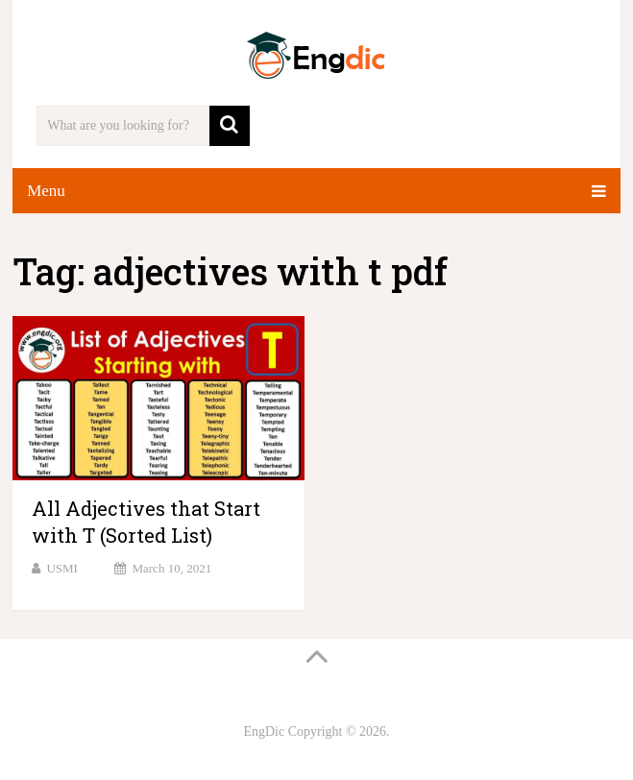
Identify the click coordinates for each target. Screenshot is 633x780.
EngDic (263, 731)
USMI (62, 568)
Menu (46, 191)
